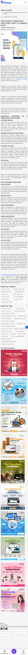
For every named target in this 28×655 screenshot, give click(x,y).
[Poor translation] (5, 628)
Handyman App (18, 299)
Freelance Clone (5, 296)
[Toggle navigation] (25, 2)
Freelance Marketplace (7, 302)
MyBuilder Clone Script (7, 339)
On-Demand (4, 336)
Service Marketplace (19, 296)
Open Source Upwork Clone (8, 313)
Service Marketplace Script (18, 336)
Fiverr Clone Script (18, 294)
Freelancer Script (5, 289)
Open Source (4, 334)
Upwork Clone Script (6, 291)
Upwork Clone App (6, 311)
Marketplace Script (20, 291)
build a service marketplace (8, 321)
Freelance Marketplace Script (8, 316)
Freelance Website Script (20, 328)
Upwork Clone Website (19, 311)
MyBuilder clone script (19, 318)
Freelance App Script (6, 331)
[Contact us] (26, 327)
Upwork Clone (19, 308)
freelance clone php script (10, 274)
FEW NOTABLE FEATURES (10, 17)
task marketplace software (8, 323)
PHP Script (13, 334)
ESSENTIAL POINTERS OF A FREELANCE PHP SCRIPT (15, 13)
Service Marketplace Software (8, 341)
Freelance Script (22, 334)
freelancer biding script (19, 289)
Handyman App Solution (7, 344)
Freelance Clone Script (6, 328)
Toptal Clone (4, 294)
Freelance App (5, 299)
